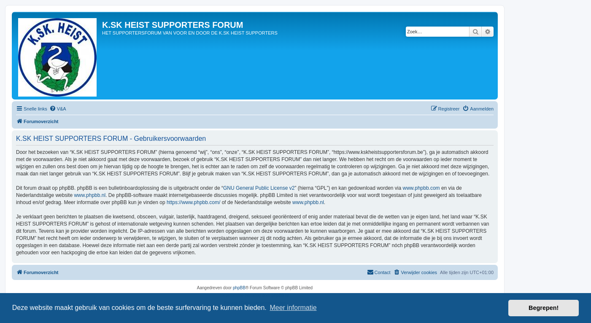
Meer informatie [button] (293, 307)
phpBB (239, 287)
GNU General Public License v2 (258, 188)
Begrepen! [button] (544, 307)
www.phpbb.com (421, 188)
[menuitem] (57, 109)
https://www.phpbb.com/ (193, 202)
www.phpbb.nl (89, 195)
